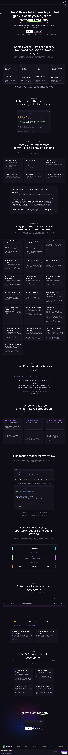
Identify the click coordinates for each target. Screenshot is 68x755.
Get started (35, 746)
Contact (41, 3)
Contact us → (38, 640)
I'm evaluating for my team (48, 376)
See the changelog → (15, 639)
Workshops (33, 3)
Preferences (50, 751)
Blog (58, 3)
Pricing (17, 3)
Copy (48, 111)
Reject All (57, 751)
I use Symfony (25, 376)
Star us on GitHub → (18, 625)
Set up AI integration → (34, 697)
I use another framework (35, 376)
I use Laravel (17, 376)
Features (10, 3)
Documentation (50, 3)
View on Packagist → (32, 625)
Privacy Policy (11, 753)
